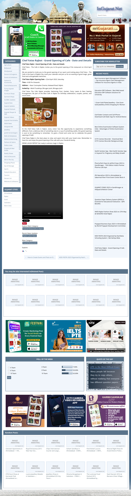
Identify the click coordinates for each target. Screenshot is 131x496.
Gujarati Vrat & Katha (12, 120)
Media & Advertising (12, 139)
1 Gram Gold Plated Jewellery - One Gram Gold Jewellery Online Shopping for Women (110, 103)
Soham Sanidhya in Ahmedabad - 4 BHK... (74, 450)
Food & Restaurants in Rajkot (33, 229)
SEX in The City (12, 159)
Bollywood (12, 68)
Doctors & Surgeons (12, 74)
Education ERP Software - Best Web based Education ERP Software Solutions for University (109, 92)
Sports (12, 169)
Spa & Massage (12, 166)
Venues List (12, 178)
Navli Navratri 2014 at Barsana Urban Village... (115, 475)
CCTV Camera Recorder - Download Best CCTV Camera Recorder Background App (109, 140)
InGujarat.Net (12, 126)
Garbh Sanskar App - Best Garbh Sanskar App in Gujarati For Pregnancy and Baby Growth (110, 152)
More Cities (8, 206)
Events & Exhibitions (12, 77)
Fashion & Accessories (12, 81)
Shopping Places (12, 163)
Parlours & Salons (12, 142)
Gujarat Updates (12, 106)
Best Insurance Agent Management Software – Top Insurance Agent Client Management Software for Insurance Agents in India (110, 80)
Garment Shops (12, 96)
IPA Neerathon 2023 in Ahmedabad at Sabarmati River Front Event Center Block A (110, 176)
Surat (6, 199)
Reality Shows (12, 153)
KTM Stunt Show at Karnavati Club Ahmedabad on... (12, 476)
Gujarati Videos (12, 117)
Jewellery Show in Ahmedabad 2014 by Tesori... (53, 476)
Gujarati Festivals (12, 109)
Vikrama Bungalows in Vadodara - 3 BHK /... (74, 475)
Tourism (12, 175)
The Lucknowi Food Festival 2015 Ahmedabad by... (93, 476)
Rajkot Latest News (29, 236)
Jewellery (12, 130)
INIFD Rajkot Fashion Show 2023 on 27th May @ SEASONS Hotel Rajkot (110, 213)
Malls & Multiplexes (12, 136)
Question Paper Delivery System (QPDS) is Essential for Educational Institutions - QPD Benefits (110, 201)
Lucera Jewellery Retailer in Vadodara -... (34, 475)
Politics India (12, 145)
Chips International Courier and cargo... (53, 450)
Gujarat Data (12, 103)
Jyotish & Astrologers (12, 133)
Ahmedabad (8, 193)
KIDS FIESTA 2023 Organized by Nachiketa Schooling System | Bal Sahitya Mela (109, 237)
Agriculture (12, 65)
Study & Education (12, 172)
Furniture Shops (12, 93)
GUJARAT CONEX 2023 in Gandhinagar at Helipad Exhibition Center (109, 188)
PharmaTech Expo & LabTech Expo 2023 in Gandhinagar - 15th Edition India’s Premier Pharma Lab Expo (109, 165)
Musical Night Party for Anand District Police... (115, 450)
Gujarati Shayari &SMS (12, 113)
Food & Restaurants (12, 85)
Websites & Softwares (12, 181)
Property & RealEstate (12, 149)
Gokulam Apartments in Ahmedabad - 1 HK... (14, 450)
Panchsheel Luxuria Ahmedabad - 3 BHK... (94, 450)
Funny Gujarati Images (12, 89)
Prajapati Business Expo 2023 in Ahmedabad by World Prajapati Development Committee (110, 225)
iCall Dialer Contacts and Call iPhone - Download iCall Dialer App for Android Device (110, 116)
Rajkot (6, 196)
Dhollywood (12, 71)
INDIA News (12, 123)
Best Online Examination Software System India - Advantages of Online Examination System (109, 129)
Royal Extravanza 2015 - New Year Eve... (34, 450)
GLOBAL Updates (12, 100)
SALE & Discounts (12, 156)
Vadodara (7, 203)
